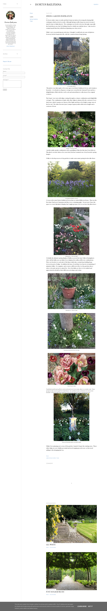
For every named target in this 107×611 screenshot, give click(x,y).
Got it (90, 606)
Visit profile (11, 46)
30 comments (53, 594)
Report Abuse (7, 61)
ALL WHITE (51, 544)
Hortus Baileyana (48, 4)
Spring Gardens (34, 19)
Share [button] (31, 13)
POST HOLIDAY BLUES (55, 592)
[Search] (96, 4)
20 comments (53, 547)
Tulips (31, 21)
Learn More (82, 606)
